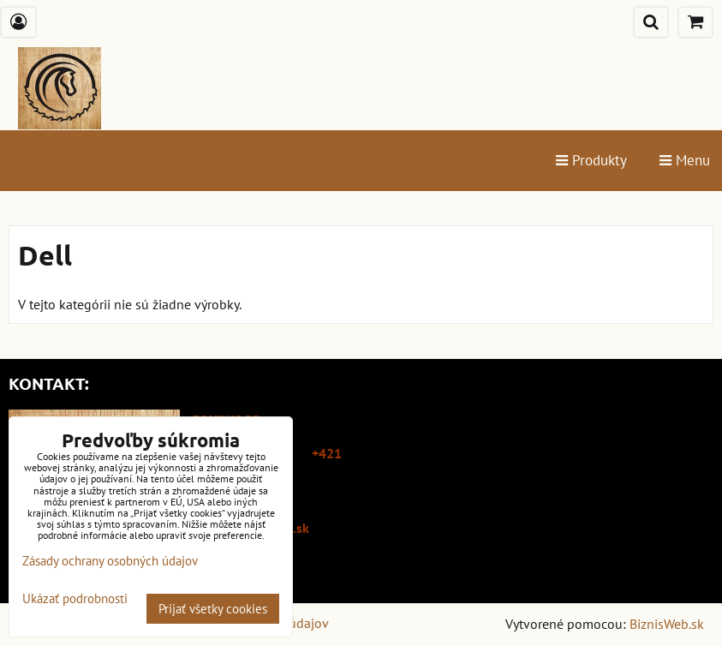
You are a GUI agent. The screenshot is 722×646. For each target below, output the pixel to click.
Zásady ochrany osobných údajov (110, 561)
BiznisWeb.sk (667, 623)
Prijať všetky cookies (212, 609)
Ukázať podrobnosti (75, 599)
